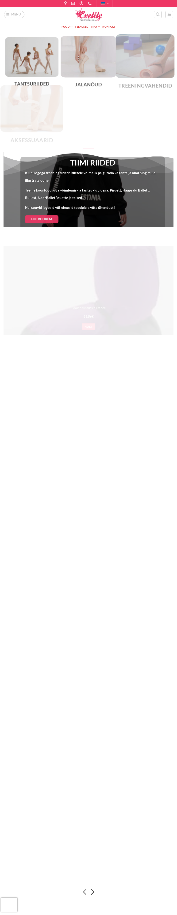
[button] (14, 14)
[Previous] (85, 892)
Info (95, 26)
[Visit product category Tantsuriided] (32, 64)
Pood (67, 26)
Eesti (105, 3)
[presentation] (9, 905)
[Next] (92, 892)
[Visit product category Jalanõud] (88, 64)
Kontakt (108, 26)
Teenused (81, 26)
